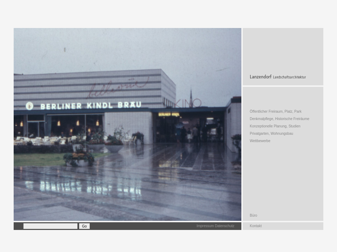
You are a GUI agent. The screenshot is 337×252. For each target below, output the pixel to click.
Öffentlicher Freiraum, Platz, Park (276, 111)
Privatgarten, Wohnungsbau (271, 133)
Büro (253, 215)
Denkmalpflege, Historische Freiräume (279, 119)
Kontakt (256, 226)
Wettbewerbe (260, 141)
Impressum (205, 226)
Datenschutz (224, 226)
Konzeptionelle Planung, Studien (275, 126)
